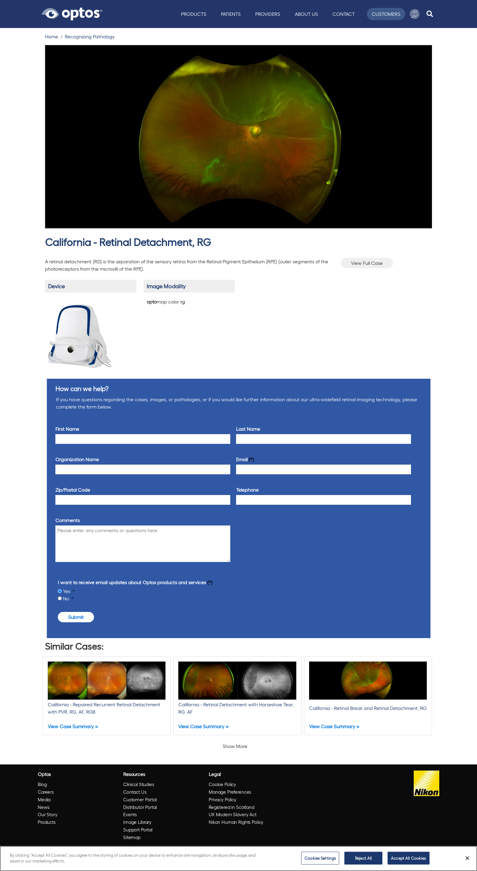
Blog (42, 784)
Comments (67, 520)
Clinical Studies (138, 784)
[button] (414, 14)
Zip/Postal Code (72, 490)
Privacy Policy (222, 799)
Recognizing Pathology (90, 36)
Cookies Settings (320, 858)
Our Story (47, 814)
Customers (386, 14)
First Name (67, 429)
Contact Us (135, 792)
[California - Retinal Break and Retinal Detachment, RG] (368, 696)
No (66, 598)
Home (51, 36)
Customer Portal (140, 799)
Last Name (248, 429)
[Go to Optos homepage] (71, 13)
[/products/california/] (79, 334)
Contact (344, 14)
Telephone (247, 490)
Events (130, 814)
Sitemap (132, 837)
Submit (76, 617)
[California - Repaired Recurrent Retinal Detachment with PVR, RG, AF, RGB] (106, 696)
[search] (429, 14)
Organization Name (77, 459)
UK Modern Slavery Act (232, 814)
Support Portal (137, 829)
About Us (306, 14)
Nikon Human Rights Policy (236, 822)
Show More (235, 746)
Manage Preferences (230, 792)
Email (242, 459)
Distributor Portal (140, 807)
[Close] (467, 858)
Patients (231, 14)
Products (193, 14)
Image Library (137, 822)
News (43, 807)
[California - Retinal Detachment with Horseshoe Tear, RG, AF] (237, 696)
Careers (46, 792)
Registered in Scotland (231, 807)
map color (166, 301)
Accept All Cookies (408, 858)
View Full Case (367, 263)
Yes (67, 591)
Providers (267, 14)
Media (44, 799)
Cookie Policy (222, 784)
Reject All (363, 858)
